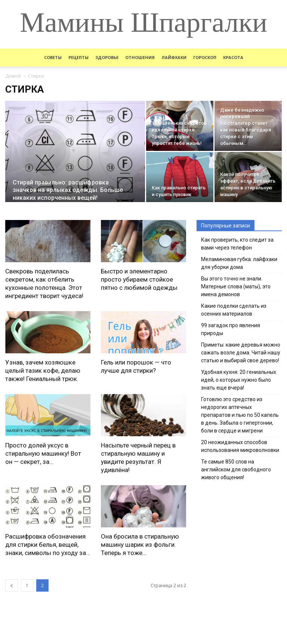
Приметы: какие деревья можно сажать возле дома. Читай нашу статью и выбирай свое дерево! (240, 352)
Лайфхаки (173, 57)
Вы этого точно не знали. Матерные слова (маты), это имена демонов (236, 286)
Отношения (140, 57)
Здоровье (106, 57)
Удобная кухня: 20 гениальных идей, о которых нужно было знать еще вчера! (238, 380)
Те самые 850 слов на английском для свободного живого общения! (236, 469)
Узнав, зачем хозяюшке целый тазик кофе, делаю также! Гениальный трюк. (42, 370)
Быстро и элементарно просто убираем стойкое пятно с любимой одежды (139, 279)
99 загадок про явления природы (230, 329)
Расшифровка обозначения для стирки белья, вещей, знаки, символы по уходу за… (47, 545)
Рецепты (78, 57)
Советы (53, 57)
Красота (233, 57)
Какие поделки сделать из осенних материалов (233, 310)
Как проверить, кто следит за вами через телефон (237, 244)
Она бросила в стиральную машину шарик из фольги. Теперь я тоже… (140, 545)
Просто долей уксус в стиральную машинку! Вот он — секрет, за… (43, 453)
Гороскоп (204, 57)
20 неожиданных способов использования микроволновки (240, 446)
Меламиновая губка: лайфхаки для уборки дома (239, 263)
